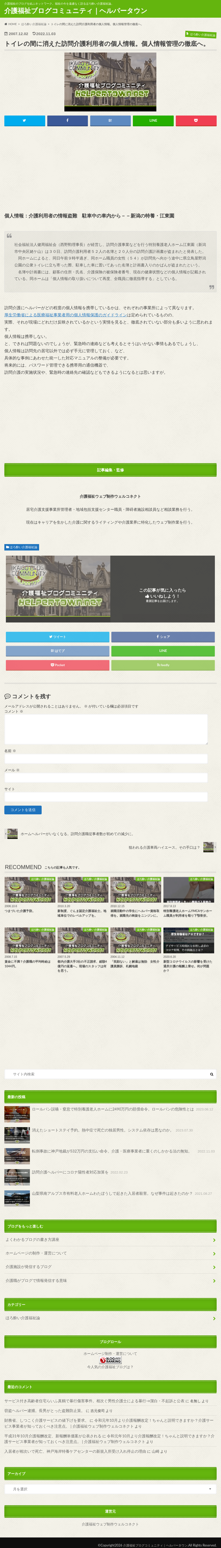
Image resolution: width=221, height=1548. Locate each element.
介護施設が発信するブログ (27, 1265)
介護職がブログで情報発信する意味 (34, 1278)
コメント (13, 712)
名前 (10, 751)
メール (11, 770)
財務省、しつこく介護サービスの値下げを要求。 (43, 1417)
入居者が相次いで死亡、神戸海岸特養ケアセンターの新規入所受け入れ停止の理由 (70, 1447)
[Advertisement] (110, 170)
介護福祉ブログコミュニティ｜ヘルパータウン (75, 10)
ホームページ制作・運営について (110, 1351)
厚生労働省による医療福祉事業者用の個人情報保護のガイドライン (65, 315)
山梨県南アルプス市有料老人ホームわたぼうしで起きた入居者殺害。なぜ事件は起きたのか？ (102, 1198)
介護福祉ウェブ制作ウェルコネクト (110, 1519)
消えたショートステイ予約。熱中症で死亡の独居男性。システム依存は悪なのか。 (93, 1135)
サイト (9, 789)
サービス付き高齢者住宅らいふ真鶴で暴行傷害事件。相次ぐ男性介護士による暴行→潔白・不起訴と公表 (88, 1398)
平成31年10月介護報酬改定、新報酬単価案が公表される (49, 1431)
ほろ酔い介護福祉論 (23, 547)
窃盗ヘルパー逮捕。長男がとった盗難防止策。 (41, 1407)
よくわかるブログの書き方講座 (31, 1239)
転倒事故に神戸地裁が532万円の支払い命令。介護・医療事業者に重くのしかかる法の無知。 (104, 1156)
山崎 (145, 1447)
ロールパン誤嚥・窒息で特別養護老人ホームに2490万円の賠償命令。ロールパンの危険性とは (103, 1114)
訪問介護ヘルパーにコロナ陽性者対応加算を (63, 1177)
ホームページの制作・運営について (34, 1252)
